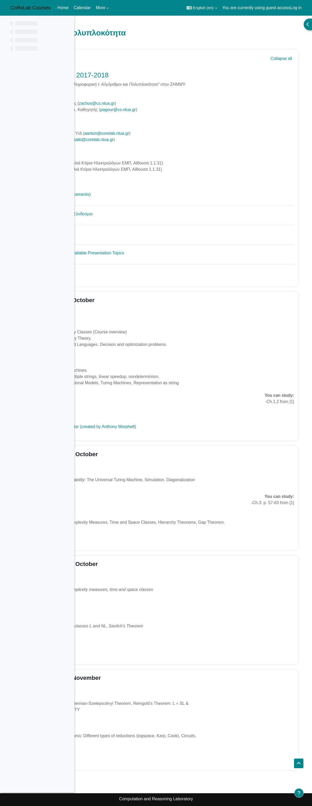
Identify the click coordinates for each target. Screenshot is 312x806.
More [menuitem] (100, 7)
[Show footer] (299, 793)
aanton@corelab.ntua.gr (173, 133)
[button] (201, 8)
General (109, 57)
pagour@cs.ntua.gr (185, 109)
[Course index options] (67, 23)
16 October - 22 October (131, 454)
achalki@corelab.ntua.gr (158, 139)
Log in (296, 7)
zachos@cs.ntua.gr (163, 103)
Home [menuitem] (63, 7)
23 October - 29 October (131, 564)
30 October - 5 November (133, 678)
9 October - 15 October (129, 300)
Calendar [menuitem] (82, 7)
